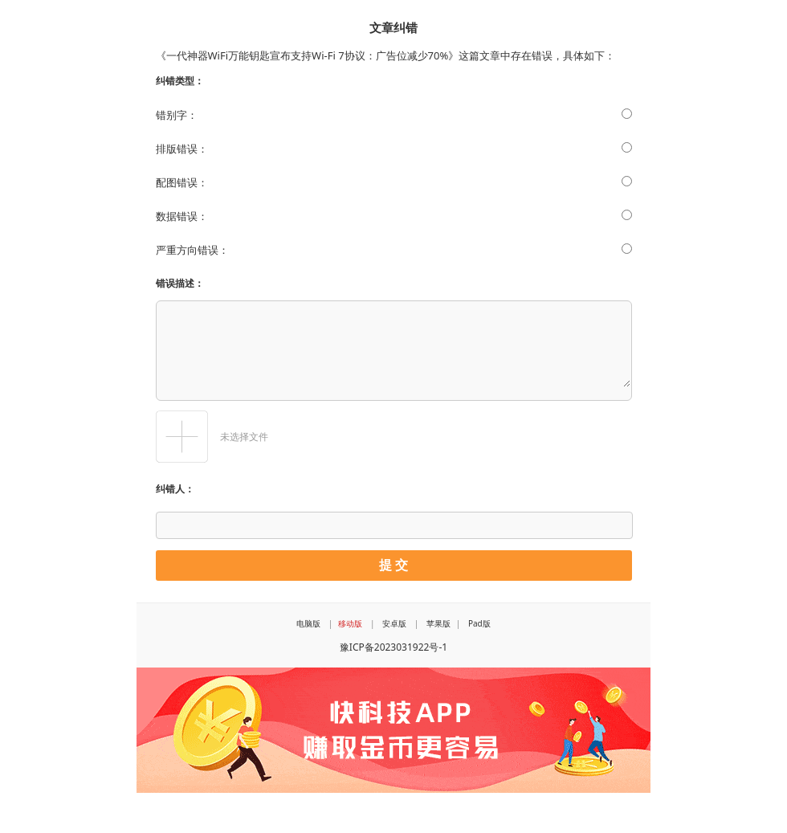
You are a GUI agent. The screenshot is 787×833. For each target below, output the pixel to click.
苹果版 (438, 623)
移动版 (350, 623)
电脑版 (308, 623)
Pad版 (479, 623)
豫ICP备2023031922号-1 (393, 647)
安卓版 (394, 623)
